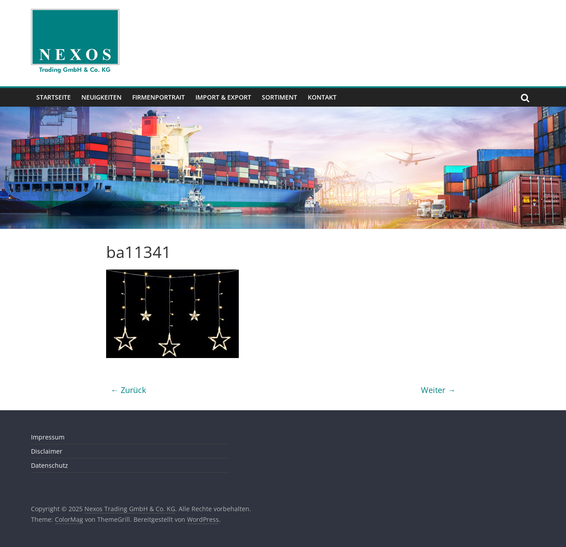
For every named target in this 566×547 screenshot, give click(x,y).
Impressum (48, 437)
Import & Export (223, 97)
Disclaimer (46, 451)
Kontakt (322, 97)
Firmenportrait (158, 97)
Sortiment (279, 97)
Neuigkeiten (101, 97)
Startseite (53, 97)
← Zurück (128, 390)
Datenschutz (49, 465)
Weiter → (438, 390)
